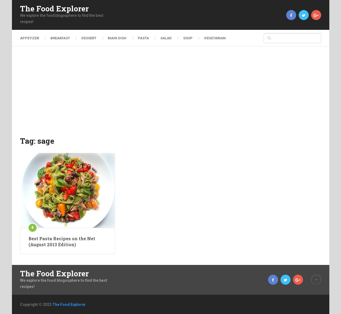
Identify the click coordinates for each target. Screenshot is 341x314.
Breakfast (60, 38)
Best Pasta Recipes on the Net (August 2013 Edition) (61, 241)
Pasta (143, 38)
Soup (188, 38)
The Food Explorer (54, 8)
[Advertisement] (170, 95)
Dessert (88, 38)
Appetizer (29, 38)
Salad (166, 38)
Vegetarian (215, 38)
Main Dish (117, 38)
